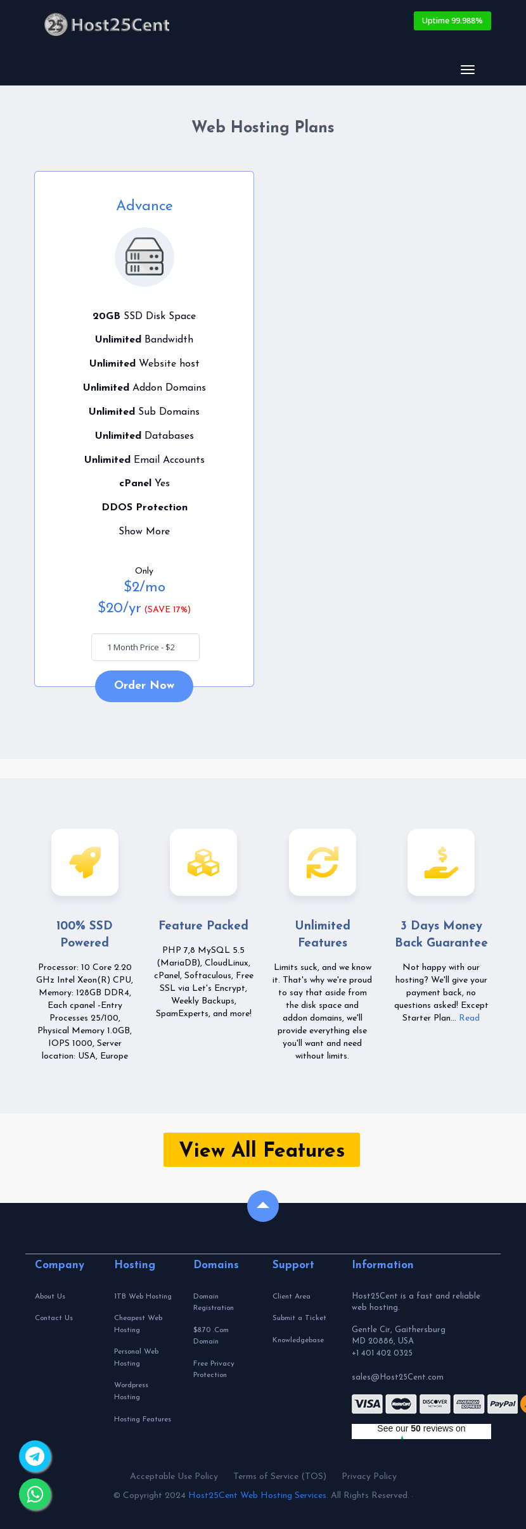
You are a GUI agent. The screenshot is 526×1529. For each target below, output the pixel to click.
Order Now (144, 686)
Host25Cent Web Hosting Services (257, 1496)
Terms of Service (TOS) (279, 1477)
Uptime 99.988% (452, 20)
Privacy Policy (369, 1477)
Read (469, 1018)
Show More (144, 532)
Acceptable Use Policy (174, 1477)
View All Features (262, 1152)
